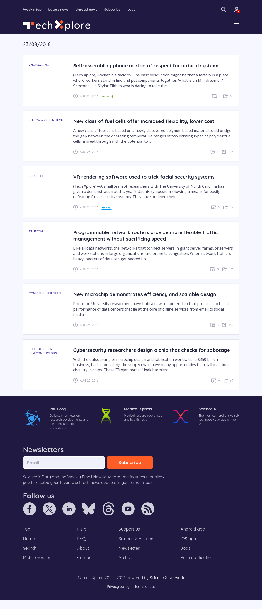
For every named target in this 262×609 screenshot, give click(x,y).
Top (27, 537)
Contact (85, 566)
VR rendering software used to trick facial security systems (146, 177)
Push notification (197, 566)
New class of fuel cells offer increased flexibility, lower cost (146, 121)
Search (30, 556)
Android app (193, 537)
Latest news (60, 9)
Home (29, 547)
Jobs (137, 9)
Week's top (33, 9)
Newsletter (129, 556)
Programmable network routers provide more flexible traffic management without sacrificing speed (148, 235)
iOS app (188, 547)
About (83, 556)
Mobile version (38, 566)
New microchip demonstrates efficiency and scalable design (147, 294)
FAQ (81, 547)
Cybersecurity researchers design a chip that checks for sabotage (142, 353)
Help (82, 537)
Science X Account (137, 547)
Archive (125, 566)
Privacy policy (117, 596)
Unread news (90, 9)
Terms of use (145, 596)
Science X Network (167, 586)
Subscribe (117, 9)
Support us (129, 537)
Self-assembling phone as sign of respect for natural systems (149, 66)
